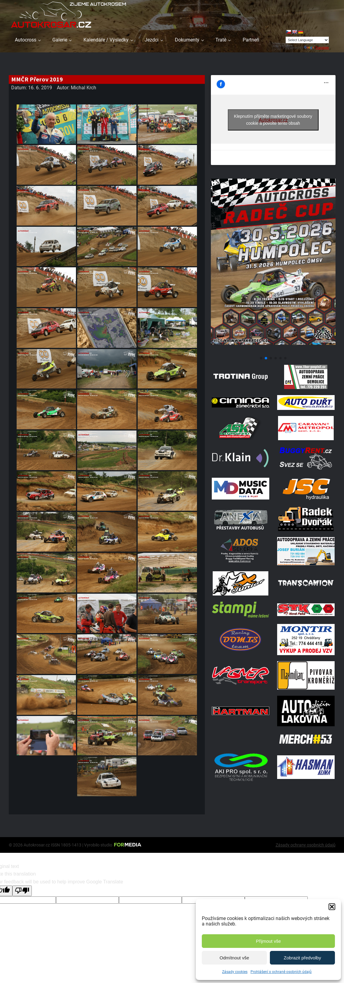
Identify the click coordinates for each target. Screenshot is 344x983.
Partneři (251, 40)
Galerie (59, 40)
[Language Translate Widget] (307, 40)
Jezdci (152, 40)
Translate (316, 47)
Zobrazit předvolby (302, 957)
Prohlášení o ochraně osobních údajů (281, 972)
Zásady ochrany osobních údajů (306, 845)
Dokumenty (187, 40)
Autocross (25, 40)
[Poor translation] (22, 891)
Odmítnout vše (234, 957)
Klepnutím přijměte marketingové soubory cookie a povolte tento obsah (273, 120)
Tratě (220, 40)
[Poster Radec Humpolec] (273, 351)
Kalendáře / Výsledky (106, 40)
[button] (332, 907)
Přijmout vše (268, 941)
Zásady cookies (234, 972)
